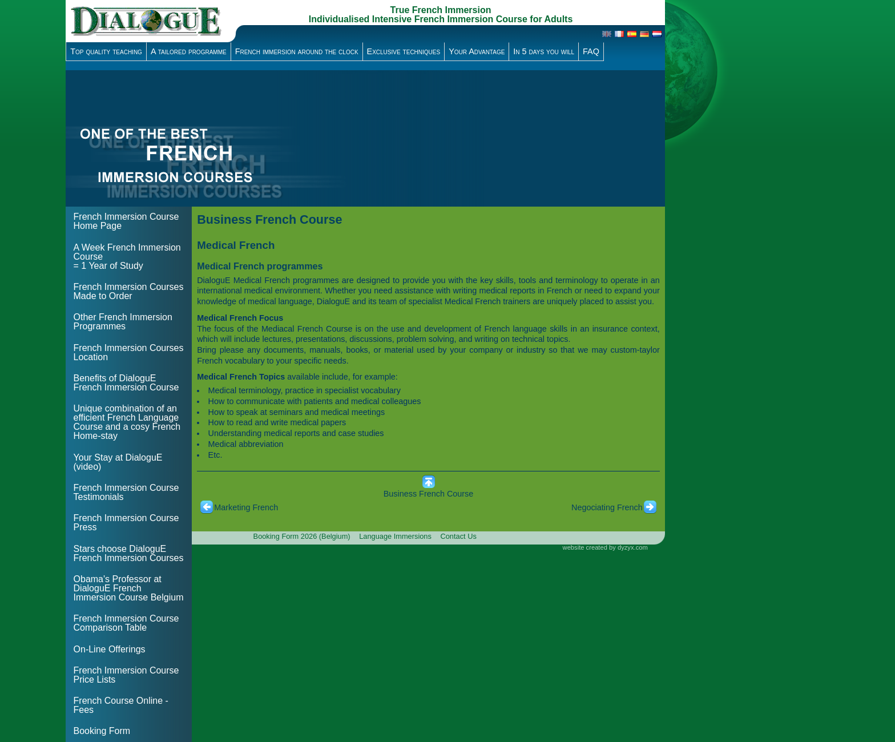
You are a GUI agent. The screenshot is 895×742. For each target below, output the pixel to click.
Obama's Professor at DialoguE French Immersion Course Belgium (129, 588)
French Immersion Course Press (126, 522)
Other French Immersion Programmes (123, 321)
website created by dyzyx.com (605, 547)
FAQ (591, 51)
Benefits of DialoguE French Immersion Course (126, 382)
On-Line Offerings (110, 649)
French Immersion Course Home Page (126, 221)
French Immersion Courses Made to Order (129, 291)
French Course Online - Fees (121, 705)
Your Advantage (477, 51)
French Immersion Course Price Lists (126, 675)
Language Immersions (395, 536)
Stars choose (129, 553)
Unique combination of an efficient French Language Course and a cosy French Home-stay (127, 422)
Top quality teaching (106, 51)
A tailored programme (189, 51)
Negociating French (607, 507)
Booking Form (102, 731)
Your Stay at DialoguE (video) (118, 462)
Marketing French (246, 507)
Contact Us (459, 536)
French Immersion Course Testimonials (126, 492)
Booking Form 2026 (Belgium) (301, 536)
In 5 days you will (543, 51)
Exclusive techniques (404, 51)
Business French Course (429, 493)
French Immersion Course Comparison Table (126, 623)
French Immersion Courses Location (129, 352)
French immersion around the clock (296, 51)
